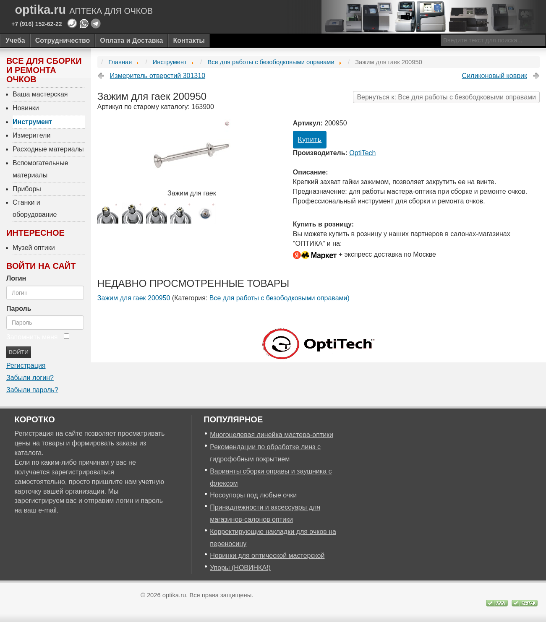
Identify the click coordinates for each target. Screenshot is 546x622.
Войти (19, 352)
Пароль (18, 308)
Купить (310, 139)
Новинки (26, 108)
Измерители (31, 135)
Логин (16, 278)
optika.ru (84, 9)
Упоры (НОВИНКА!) (240, 567)
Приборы (27, 189)
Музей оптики (34, 247)
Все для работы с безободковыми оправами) (279, 298)
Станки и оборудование (35, 208)
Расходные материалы (48, 149)
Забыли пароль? (32, 389)
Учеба (15, 40)
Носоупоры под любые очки (253, 495)
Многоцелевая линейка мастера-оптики (271, 434)
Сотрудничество (62, 40)
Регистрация (26, 365)
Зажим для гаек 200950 (133, 298)
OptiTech (362, 152)
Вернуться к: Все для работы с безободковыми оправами (446, 97)
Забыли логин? (30, 377)
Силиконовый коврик (494, 75)
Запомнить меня (31, 337)
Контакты (188, 40)
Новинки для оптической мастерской (267, 555)
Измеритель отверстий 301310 (157, 75)
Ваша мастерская (40, 94)
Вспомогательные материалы (40, 169)
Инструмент (32, 121)
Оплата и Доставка (131, 40)
